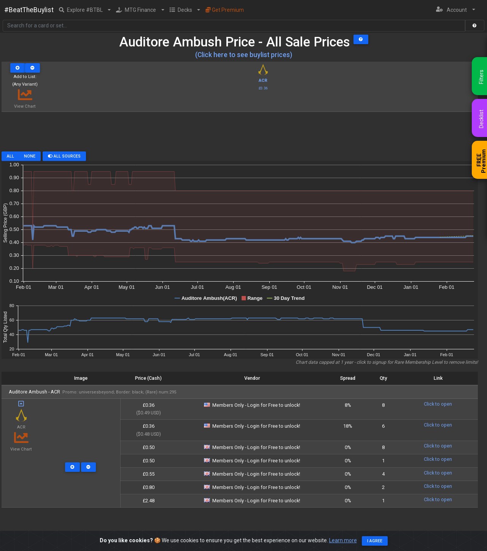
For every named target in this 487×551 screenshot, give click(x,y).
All (10, 156)
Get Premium (224, 10)
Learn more (343, 540)
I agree (374, 540)
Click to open (438, 404)
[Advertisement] (239, 134)
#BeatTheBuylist (29, 10)
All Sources (64, 156)
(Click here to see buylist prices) (243, 55)
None (29, 156)
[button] (85, 10)
